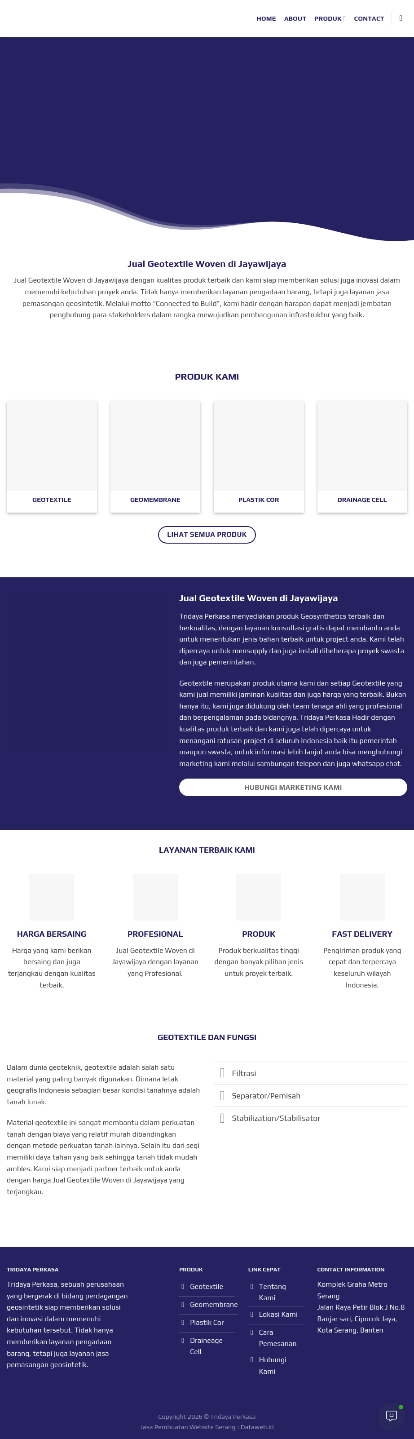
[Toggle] (222, 1074)
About (295, 18)
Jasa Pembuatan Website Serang (187, 1426)
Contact (369, 18)
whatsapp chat (376, 763)
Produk (330, 18)
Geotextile (368, 683)
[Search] (403, 18)
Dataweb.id (257, 1426)
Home (266, 18)
